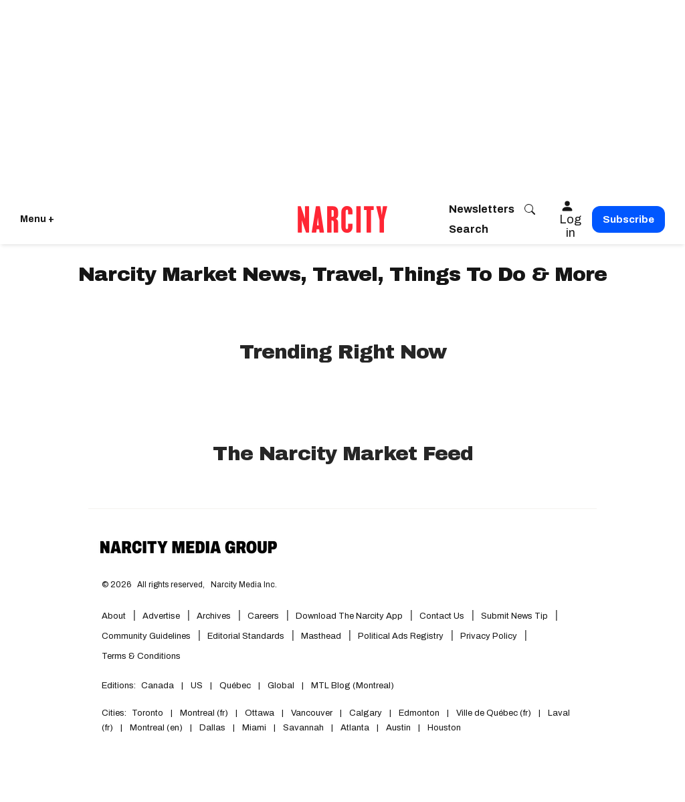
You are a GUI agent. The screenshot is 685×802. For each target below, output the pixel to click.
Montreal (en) (156, 727)
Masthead (321, 636)
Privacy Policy (488, 636)
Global (281, 685)
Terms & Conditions (141, 656)
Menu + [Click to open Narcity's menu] (37, 219)
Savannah (303, 727)
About (114, 616)
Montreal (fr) (204, 713)
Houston (444, 727)
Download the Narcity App (349, 616)
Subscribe (628, 219)
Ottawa (259, 713)
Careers (263, 616)
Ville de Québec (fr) (493, 713)
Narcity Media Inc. (244, 584)
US (197, 685)
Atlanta (354, 727)
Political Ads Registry (401, 636)
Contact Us (441, 616)
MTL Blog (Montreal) (352, 685)
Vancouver (311, 713)
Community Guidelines (146, 636)
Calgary (365, 713)
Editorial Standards (245, 636)
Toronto (147, 713)
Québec (235, 685)
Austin (398, 727)
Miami (254, 727)
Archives (214, 616)
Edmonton (419, 713)
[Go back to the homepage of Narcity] (342, 219)
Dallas (212, 727)
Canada (157, 685)
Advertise (161, 616)
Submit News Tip (514, 616)
